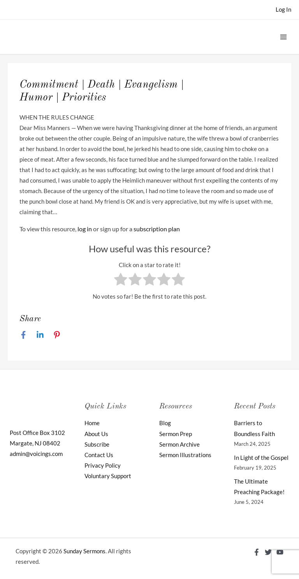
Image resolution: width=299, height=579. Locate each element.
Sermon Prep (175, 434)
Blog (165, 423)
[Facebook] (23, 334)
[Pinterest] (57, 334)
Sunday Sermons (84, 551)
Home (92, 423)
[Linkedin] (40, 334)
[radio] (120, 281)
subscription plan (157, 228)
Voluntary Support (107, 476)
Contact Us (98, 455)
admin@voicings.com (36, 454)
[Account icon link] (283, 9)
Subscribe (96, 444)
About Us (96, 434)
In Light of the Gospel (261, 457)
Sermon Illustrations (185, 455)
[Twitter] (268, 552)
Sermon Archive (179, 444)
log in (84, 228)
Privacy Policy (102, 465)
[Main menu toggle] (283, 36)
